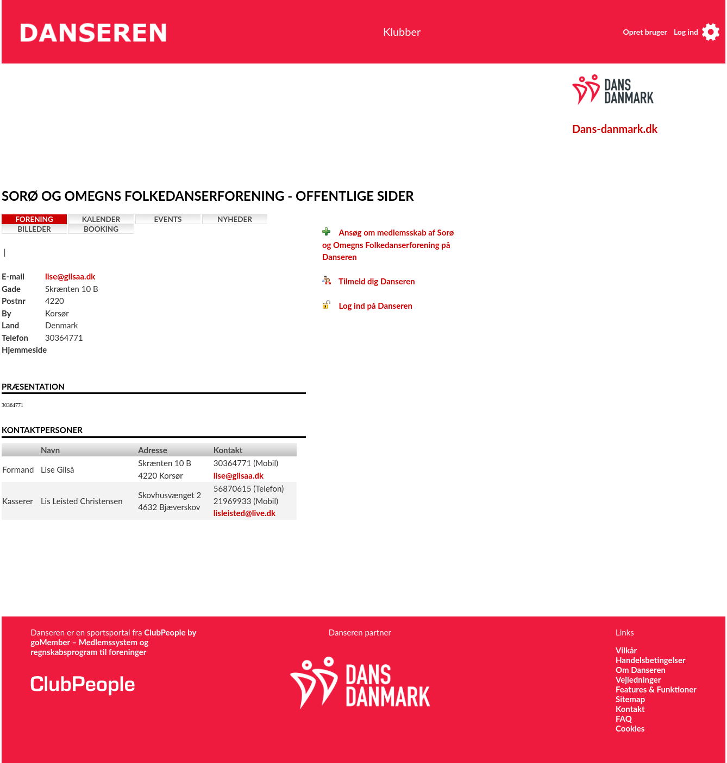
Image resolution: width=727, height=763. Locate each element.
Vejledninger (638, 679)
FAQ (624, 718)
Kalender (101, 219)
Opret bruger (645, 31)
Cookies (630, 728)
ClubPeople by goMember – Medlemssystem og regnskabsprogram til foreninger (113, 642)
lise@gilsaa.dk (70, 276)
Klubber (402, 31)
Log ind (686, 31)
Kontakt (630, 709)
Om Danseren (641, 670)
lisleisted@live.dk (244, 513)
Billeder (34, 229)
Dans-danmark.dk (614, 128)
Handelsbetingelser (651, 660)
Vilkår (626, 650)
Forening (34, 219)
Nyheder (234, 219)
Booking (101, 229)
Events (168, 219)
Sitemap (630, 699)
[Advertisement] (254, 123)
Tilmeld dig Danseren (368, 281)
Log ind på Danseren (367, 305)
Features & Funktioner (656, 689)
